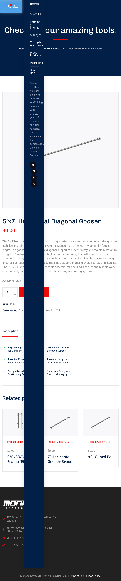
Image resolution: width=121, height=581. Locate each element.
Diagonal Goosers (48, 48)
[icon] (33, 165)
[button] (110, 99)
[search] (13, 6)
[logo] (34, 4)
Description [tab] (10, 331)
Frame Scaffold (51, 310)
